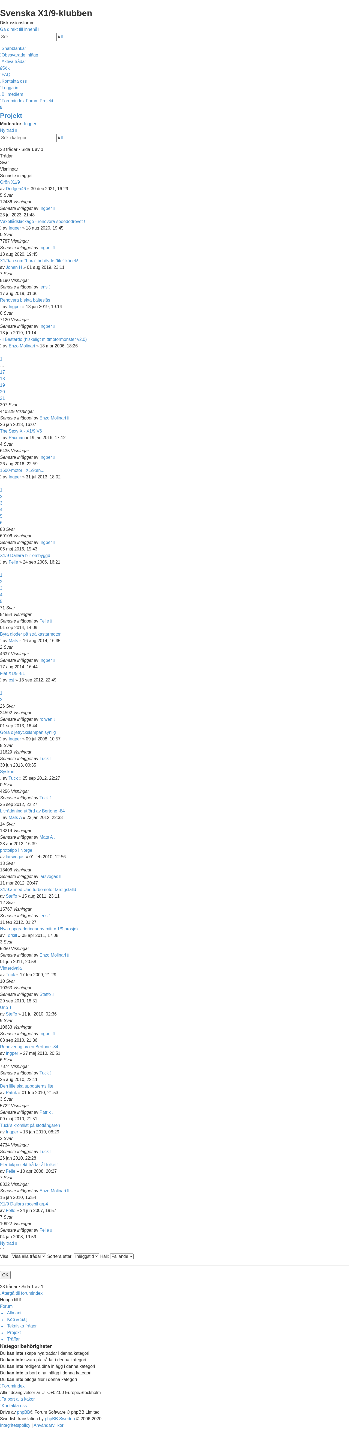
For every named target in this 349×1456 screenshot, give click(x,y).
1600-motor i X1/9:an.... (23, 470)
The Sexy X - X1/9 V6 (21, 431)
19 (2, 385)
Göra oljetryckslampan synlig (28, 732)
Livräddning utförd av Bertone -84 (32, 811)
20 (2, 391)
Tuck (44, 758)
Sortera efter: (73, 1256)
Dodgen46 (16, 188)
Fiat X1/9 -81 (12, 673)
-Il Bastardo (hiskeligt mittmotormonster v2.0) (43, 339)
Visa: (23, 1256)
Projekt (11, 115)
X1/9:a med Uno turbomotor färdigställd (38, 889)
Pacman (17, 437)
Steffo (11, 896)
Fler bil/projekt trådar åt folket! (29, 1164)
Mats (13, 640)
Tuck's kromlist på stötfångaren (30, 1125)
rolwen (46, 719)
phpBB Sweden (60, 1418)
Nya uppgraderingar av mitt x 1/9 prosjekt (40, 929)
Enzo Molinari (22, 346)
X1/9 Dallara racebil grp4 (24, 1204)
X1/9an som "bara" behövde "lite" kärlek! (39, 260)
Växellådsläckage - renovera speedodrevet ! (42, 221)
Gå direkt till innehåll (19, 29)
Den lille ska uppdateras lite (26, 1086)
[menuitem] (19, 55)
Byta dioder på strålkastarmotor (30, 634)
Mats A (15, 817)
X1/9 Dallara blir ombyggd (25, 555)
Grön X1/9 (10, 182)
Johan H (14, 267)
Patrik (11, 1092)
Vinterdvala (11, 968)
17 (2, 372)
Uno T (6, 1007)
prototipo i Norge (16, 850)
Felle (13, 562)
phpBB (23, 1412)
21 (2, 398)
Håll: (116, 1256)
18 (2, 378)
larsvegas (15, 856)
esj (11, 680)
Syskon (7, 771)
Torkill (11, 935)
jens (43, 287)
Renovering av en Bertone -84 (29, 1046)
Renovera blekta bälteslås (25, 300)
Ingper (30, 123)
